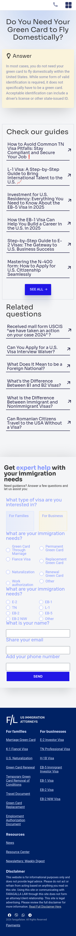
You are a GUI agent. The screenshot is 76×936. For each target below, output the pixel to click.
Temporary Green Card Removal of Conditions (18, 780)
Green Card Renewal (20, 767)
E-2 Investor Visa (52, 740)
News (10, 843)
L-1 (47, 607)
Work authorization (22, 583)
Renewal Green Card (54, 573)
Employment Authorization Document (15, 820)
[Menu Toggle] (68, 5)
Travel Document (18, 794)
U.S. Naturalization (19, 758)
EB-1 (49, 602)
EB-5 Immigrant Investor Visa (51, 769)
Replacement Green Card (56, 561)
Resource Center (18, 852)
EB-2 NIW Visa (50, 799)
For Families (19, 516)
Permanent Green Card (54, 548)
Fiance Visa (21, 559)
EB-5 (49, 613)
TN (14, 607)
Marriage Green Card (20, 740)
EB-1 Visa (47, 780)
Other (50, 581)
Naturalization (23, 572)
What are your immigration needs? (35, 536)
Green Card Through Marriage (21, 550)
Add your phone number (33, 656)
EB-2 (15, 613)
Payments (13, 925)
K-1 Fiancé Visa (17, 749)
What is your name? (27, 623)
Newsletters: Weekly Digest (25, 861)
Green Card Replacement (15, 805)
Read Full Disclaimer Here (45, 906)
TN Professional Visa (55, 749)
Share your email (24, 640)
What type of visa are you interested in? (34, 502)
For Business (52, 516)
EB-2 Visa (47, 790)
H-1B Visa (47, 758)
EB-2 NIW (19, 619)
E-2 (14, 602)
